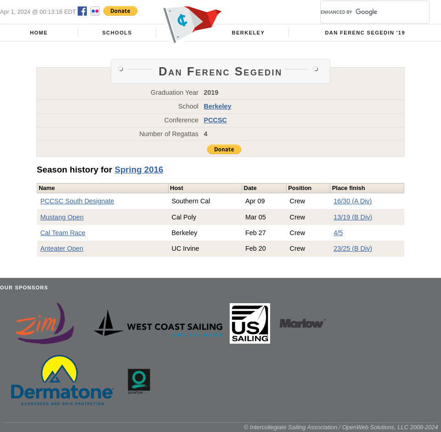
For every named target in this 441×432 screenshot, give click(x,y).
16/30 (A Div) (353, 201)
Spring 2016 (138, 169)
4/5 (338, 232)
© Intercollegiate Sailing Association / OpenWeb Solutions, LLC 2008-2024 (341, 427)
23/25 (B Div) (353, 248)
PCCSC (215, 120)
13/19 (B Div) (353, 217)
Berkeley (248, 32)
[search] (364, 11)
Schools (117, 32)
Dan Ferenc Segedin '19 (365, 32)
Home (39, 32)
